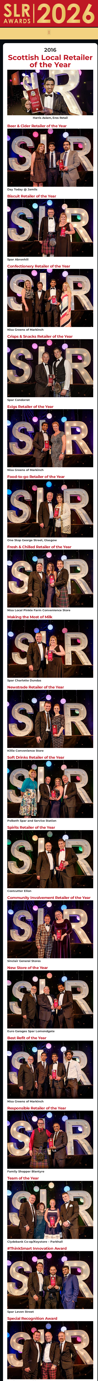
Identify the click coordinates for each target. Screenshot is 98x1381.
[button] (49, 32)
